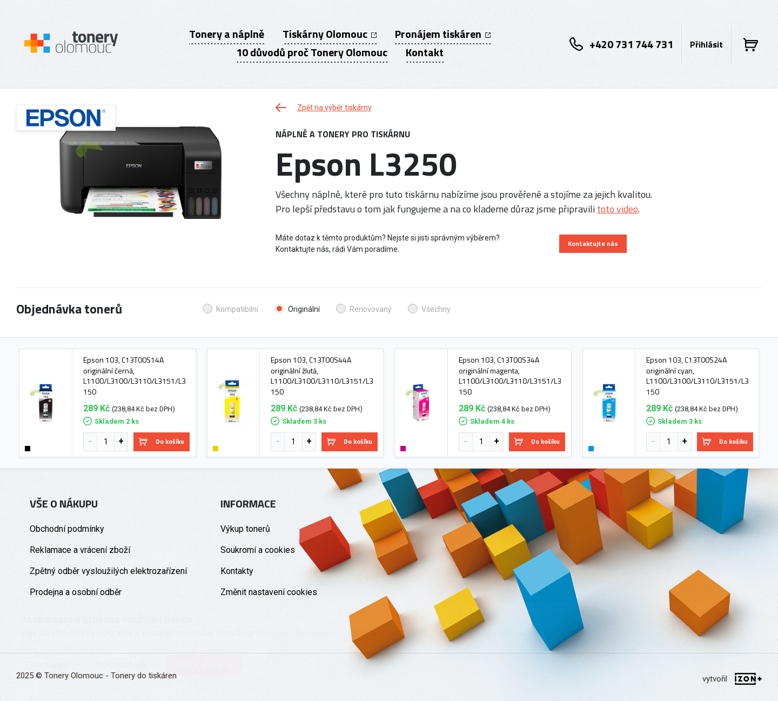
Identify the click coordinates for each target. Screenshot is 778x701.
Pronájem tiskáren (443, 34)
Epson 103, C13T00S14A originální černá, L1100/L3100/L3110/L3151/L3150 (134, 376)
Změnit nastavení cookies (268, 592)
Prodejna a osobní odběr (76, 592)
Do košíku (161, 441)
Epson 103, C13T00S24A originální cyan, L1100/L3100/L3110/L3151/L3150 (697, 376)
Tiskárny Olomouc (330, 34)
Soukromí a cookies (257, 550)
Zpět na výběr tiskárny (324, 107)
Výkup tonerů (245, 529)
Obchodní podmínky (67, 529)
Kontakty (236, 571)
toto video (617, 209)
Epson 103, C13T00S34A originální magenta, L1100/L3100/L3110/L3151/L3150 (510, 376)
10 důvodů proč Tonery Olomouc (311, 52)
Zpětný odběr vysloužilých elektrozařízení (108, 571)
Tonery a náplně (226, 34)
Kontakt (425, 52)
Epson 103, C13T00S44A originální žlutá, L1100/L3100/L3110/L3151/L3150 (322, 376)
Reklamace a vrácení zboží (80, 550)
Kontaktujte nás (593, 243)
